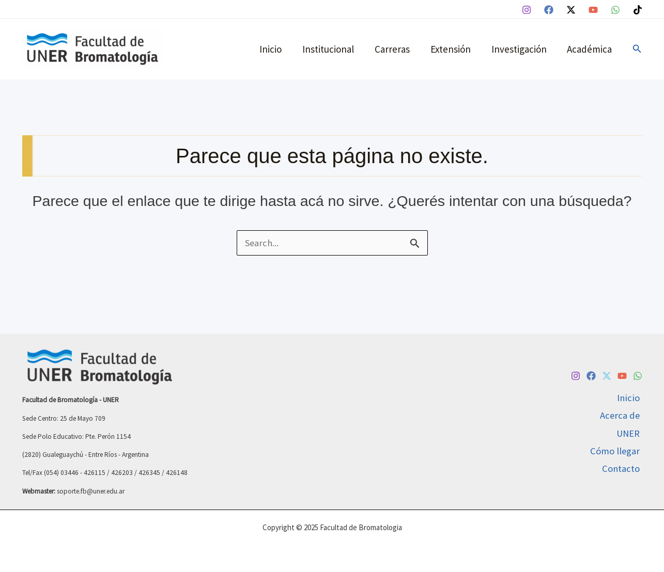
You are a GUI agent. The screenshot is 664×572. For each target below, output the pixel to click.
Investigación (520, 49)
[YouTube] (593, 9)
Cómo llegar (617, 452)
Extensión (453, 49)
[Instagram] (526, 9)
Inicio (276, 49)
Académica (589, 49)
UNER (630, 433)
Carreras (395, 49)
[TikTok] (637, 9)
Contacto (623, 470)
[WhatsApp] (615, 9)
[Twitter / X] (571, 9)
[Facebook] (548, 9)
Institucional (332, 49)
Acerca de (621, 415)
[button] (637, 49)
